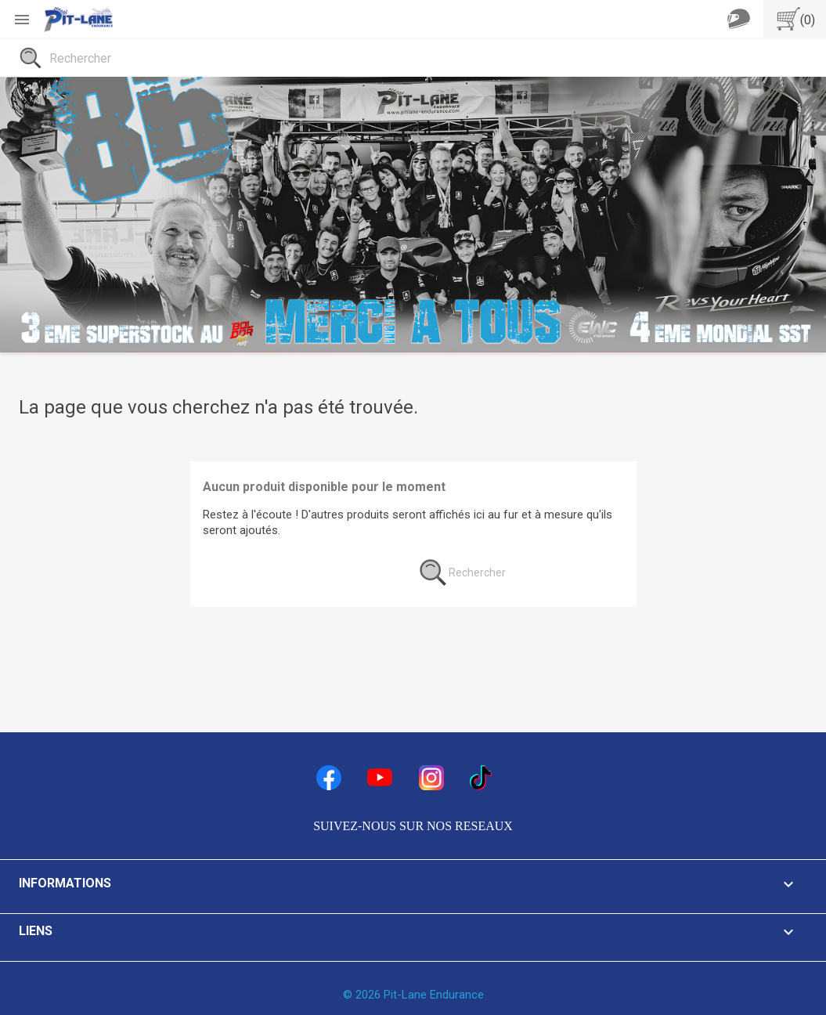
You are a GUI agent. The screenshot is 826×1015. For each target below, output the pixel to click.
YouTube (379, 777)
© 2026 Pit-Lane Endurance (413, 995)
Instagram (431, 777)
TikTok (482, 777)
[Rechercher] (413, 57)
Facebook (328, 777)
